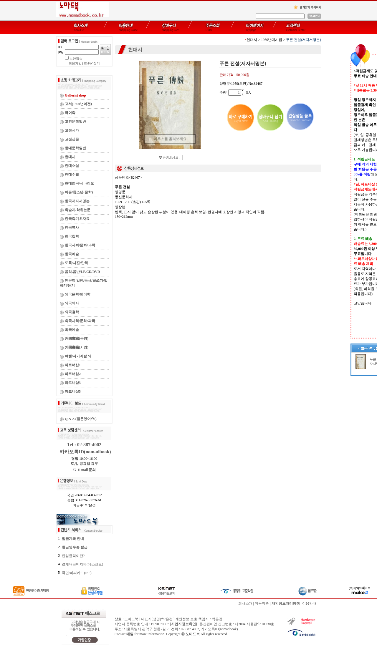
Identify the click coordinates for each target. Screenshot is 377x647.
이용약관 (262, 603)
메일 (129, 634)
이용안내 (309, 603)
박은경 (217, 619)
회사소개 (245, 603)
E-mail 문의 (84, 470)
